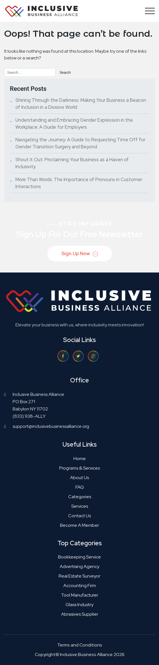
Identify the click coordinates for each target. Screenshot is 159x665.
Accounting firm (79, 585)
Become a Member (79, 525)
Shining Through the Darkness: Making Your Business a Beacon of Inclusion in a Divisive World (80, 103)
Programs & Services (79, 468)
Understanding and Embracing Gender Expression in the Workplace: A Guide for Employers (74, 123)
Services (79, 506)
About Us (79, 478)
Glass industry (79, 605)
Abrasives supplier (79, 614)
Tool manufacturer (79, 595)
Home (79, 458)
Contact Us (79, 516)
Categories (79, 497)
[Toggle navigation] (148, 11)
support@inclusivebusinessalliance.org (51, 426)
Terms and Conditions (79, 645)
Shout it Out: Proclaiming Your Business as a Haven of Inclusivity (72, 163)
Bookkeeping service (79, 557)
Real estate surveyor (79, 576)
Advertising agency (79, 566)
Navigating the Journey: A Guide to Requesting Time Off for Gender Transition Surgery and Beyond (80, 143)
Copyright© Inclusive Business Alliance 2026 (80, 654)
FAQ (79, 487)
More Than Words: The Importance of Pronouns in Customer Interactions (78, 183)
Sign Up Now (80, 254)
